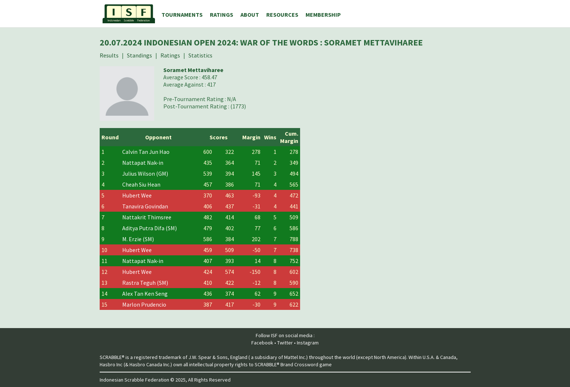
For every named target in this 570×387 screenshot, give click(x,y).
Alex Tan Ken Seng (145, 293)
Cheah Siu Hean (141, 184)
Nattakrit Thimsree (146, 217)
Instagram (308, 342)
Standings (139, 55)
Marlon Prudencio (144, 304)
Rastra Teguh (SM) (145, 282)
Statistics (200, 55)
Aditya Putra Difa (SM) (149, 228)
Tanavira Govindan (145, 206)
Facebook (262, 342)
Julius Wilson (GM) (145, 173)
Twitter (285, 342)
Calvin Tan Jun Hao (146, 151)
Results (109, 55)
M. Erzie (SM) (138, 239)
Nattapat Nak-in (142, 162)
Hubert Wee (137, 195)
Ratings (170, 55)
